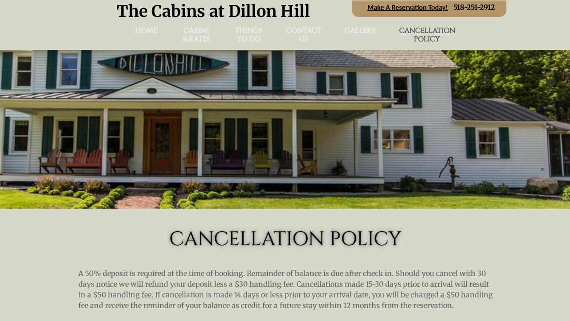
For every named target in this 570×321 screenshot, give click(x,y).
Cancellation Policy (427, 35)
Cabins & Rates (196, 35)
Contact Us (303, 35)
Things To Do (248, 35)
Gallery (360, 31)
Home (146, 31)
